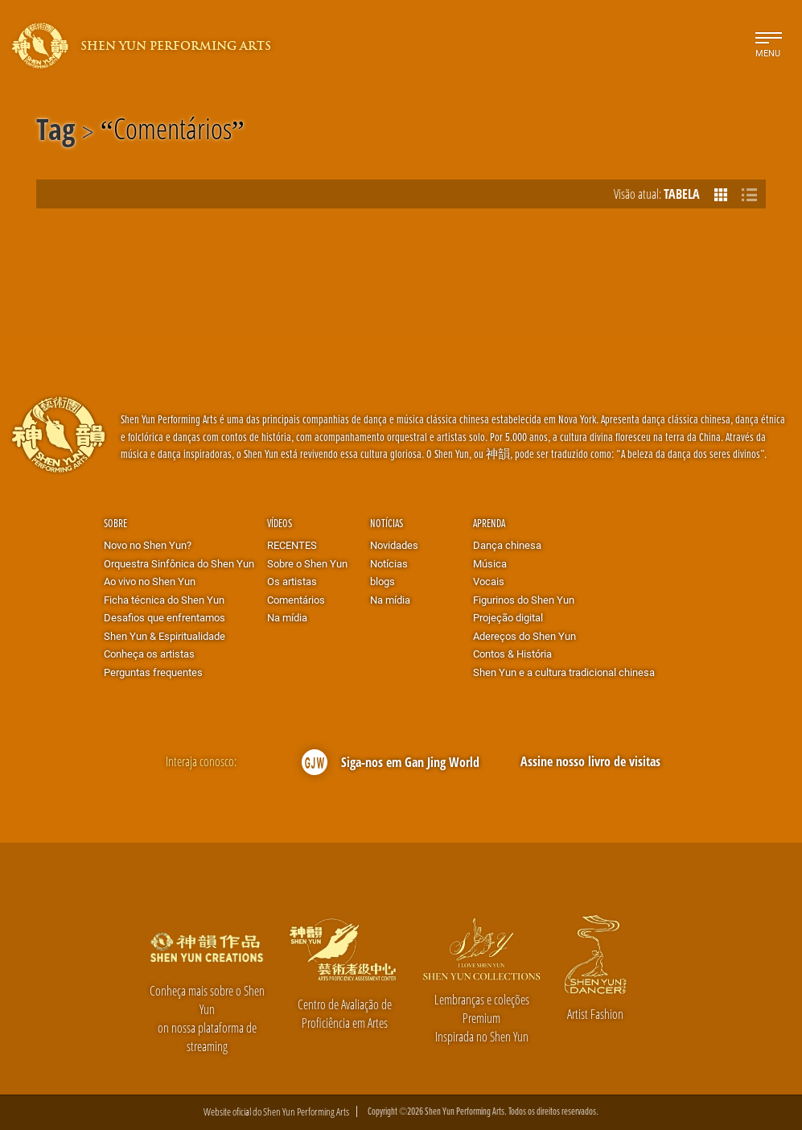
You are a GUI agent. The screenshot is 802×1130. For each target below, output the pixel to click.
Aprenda (489, 522)
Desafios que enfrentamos (164, 617)
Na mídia (287, 617)
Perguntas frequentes (153, 672)
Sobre (115, 522)
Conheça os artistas (149, 653)
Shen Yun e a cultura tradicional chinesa (564, 672)
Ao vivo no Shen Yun (149, 581)
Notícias (386, 522)
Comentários (173, 132)
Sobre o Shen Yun (307, 563)
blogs (382, 581)
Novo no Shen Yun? (147, 545)
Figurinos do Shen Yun (523, 599)
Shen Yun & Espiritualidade (164, 636)
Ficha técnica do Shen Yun (164, 599)
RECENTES (292, 545)
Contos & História (512, 653)
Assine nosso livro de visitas (590, 761)
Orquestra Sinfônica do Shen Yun (179, 563)
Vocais (488, 581)
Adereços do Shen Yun (524, 636)
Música (490, 563)
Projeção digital (508, 617)
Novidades (394, 545)
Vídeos (279, 522)
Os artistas (292, 581)
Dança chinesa (507, 545)
